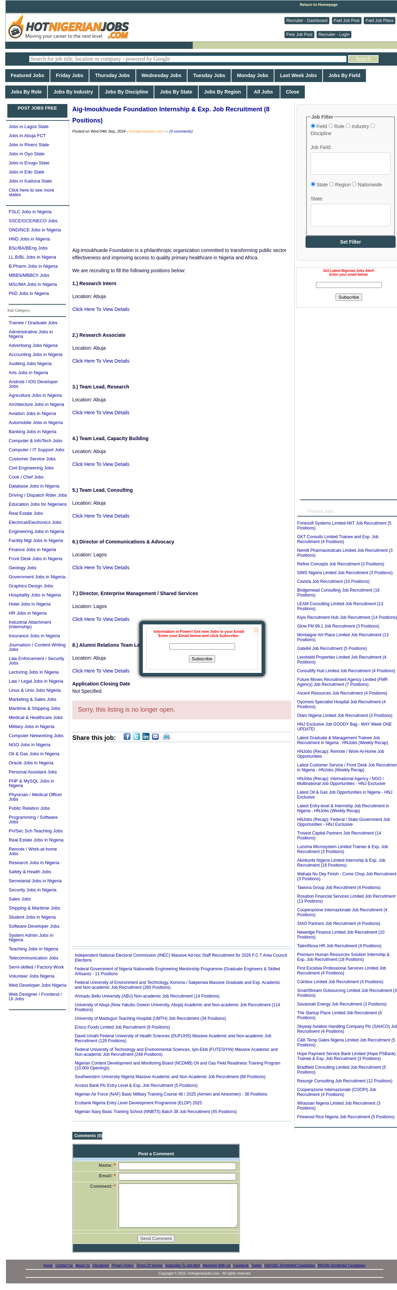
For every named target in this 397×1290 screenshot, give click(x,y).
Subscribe (202, 658)
